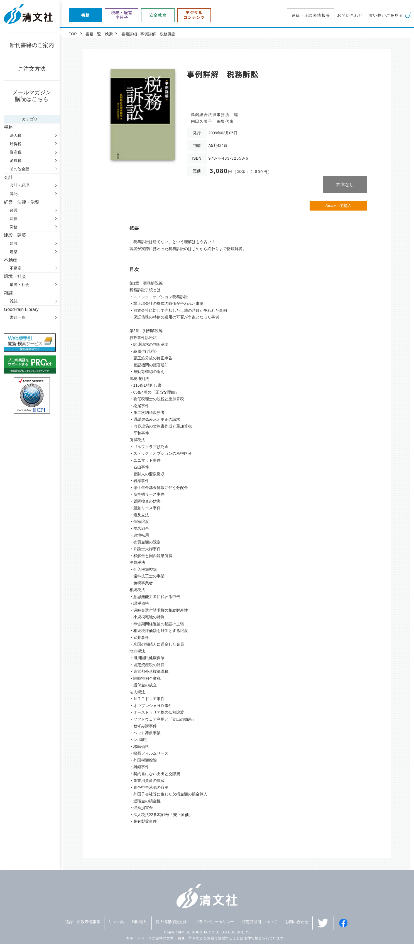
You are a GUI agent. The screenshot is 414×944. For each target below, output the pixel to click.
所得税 (15, 144)
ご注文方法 (32, 69)
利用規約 (140, 922)
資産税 (15, 152)
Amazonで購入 (338, 205)
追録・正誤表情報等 (310, 15)
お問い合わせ (350, 15)
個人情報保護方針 (171, 922)
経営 (14, 210)
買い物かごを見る (386, 15)
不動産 (15, 268)
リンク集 (116, 922)
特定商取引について (259, 922)
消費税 (15, 160)
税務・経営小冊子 (122, 15)
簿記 (14, 193)
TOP (73, 34)
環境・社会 (19, 284)
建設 (14, 243)
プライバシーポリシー (214, 922)
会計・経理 (19, 185)
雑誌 (14, 301)
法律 (14, 218)
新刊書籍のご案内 (31, 45)
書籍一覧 (17, 317)
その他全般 (19, 169)
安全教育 (157, 15)
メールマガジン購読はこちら (31, 95)
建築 (14, 251)
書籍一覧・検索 (99, 34)
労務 (14, 227)
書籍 (85, 15)
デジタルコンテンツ (194, 15)
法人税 (15, 135)
